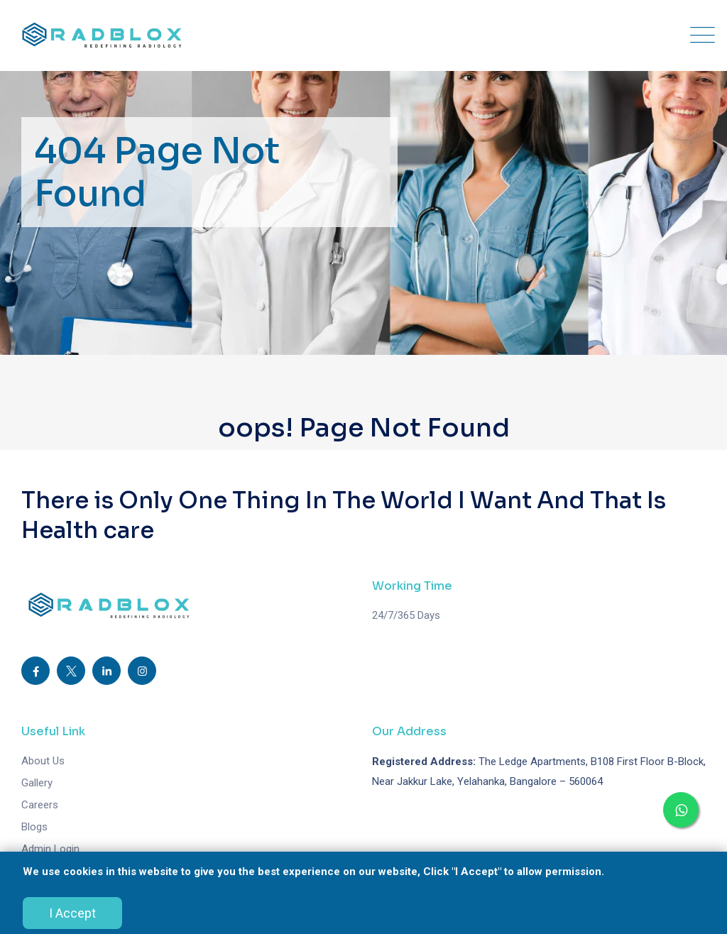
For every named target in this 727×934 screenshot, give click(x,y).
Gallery (37, 782)
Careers (39, 804)
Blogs (34, 826)
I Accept (72, 913)
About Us (43, 760)
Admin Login (50, 848)
